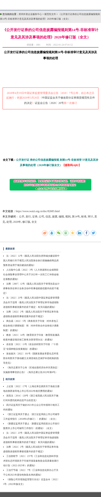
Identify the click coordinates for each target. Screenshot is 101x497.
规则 (68, 216)
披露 (54, 216)
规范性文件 (50, 14)
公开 (21, 216)
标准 (83, 216)
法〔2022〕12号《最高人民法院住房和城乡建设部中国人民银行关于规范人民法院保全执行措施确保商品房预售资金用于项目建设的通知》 (31, 260)
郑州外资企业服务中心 (30, 14)
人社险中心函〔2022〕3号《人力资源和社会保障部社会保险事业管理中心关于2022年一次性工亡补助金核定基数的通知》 (31, 274)
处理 (9, 221)
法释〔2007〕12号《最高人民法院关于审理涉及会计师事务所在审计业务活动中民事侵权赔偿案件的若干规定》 (31, 288)
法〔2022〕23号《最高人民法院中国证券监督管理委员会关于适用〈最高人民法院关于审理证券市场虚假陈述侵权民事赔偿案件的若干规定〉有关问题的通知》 (31, 302)
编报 (61, 216)
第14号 (76, 216)
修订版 (26, 221)
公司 (41, 216)
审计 (90, 216)
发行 (28, 216)
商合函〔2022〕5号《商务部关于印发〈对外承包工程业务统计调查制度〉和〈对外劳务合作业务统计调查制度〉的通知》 (31, 326)
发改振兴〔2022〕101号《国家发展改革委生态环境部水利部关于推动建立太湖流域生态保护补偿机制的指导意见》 (31, 358)
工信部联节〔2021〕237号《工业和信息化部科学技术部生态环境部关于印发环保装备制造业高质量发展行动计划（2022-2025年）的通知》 (31, 461)
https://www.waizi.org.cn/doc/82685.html (38, 211)
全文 (34, 221)
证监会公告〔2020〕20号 (49, 103)
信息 (48, 216)
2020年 (17, 221)
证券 (35, 216)
